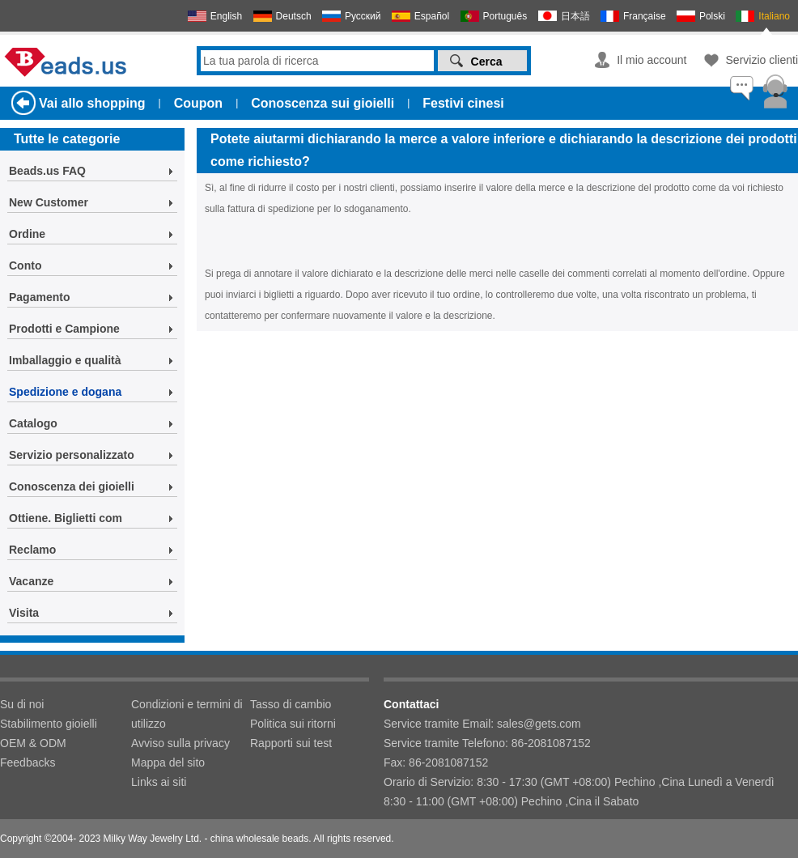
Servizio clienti (762, 59)
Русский (363, 16)
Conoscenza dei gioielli (71, 486)
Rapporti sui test (291, 743)
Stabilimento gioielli (48, 723)
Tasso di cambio (290, 704)
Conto (25, 265)
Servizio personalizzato (71, 454)
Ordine (27, 233)
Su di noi (22, 704)
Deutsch (294, 16)
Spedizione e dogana (65, 391)
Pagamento (39, 297)
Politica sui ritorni (293, 723)
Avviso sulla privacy (180, 743)
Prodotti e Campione (64, 328)
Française (644, 16)
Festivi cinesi (463, 103)
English (226, 16)
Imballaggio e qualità (65, 360)
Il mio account (651, 59)
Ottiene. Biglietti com (65, 518)
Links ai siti (158, 781)
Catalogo (33, 423)
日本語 (575, 16)
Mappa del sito (168, 762)
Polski (712, 16)
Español (431, 16)
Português (505, 16)
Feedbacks (27, 762)
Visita (24, 612)
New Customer (48, 202)
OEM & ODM (33, 743)
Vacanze (31, 581)
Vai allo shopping (92, 103)
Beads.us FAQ (47, 170)
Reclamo (32, 549)
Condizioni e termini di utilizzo (187, 714)
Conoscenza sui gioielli (322, 103)
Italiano (774, 16)
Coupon (198, 103)
